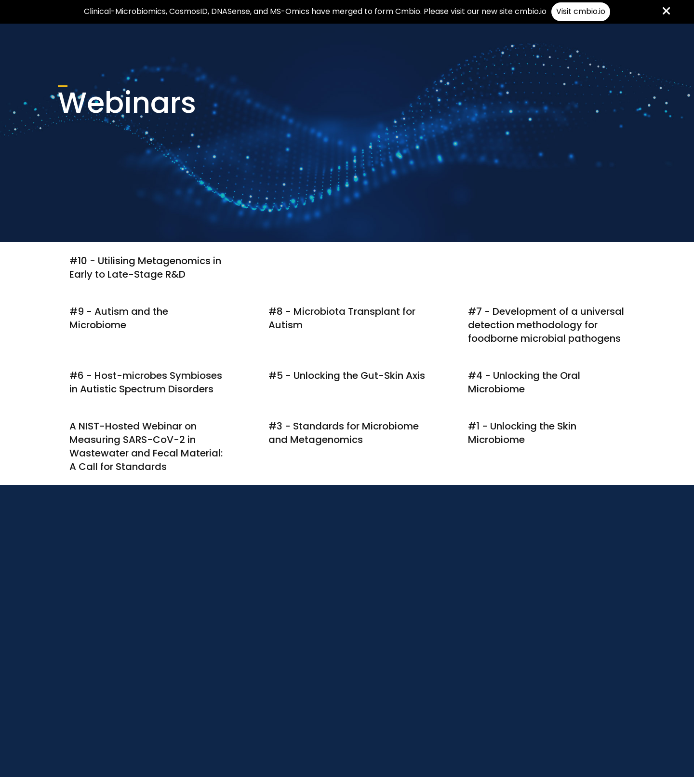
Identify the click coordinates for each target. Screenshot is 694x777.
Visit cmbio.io (580, 11)
